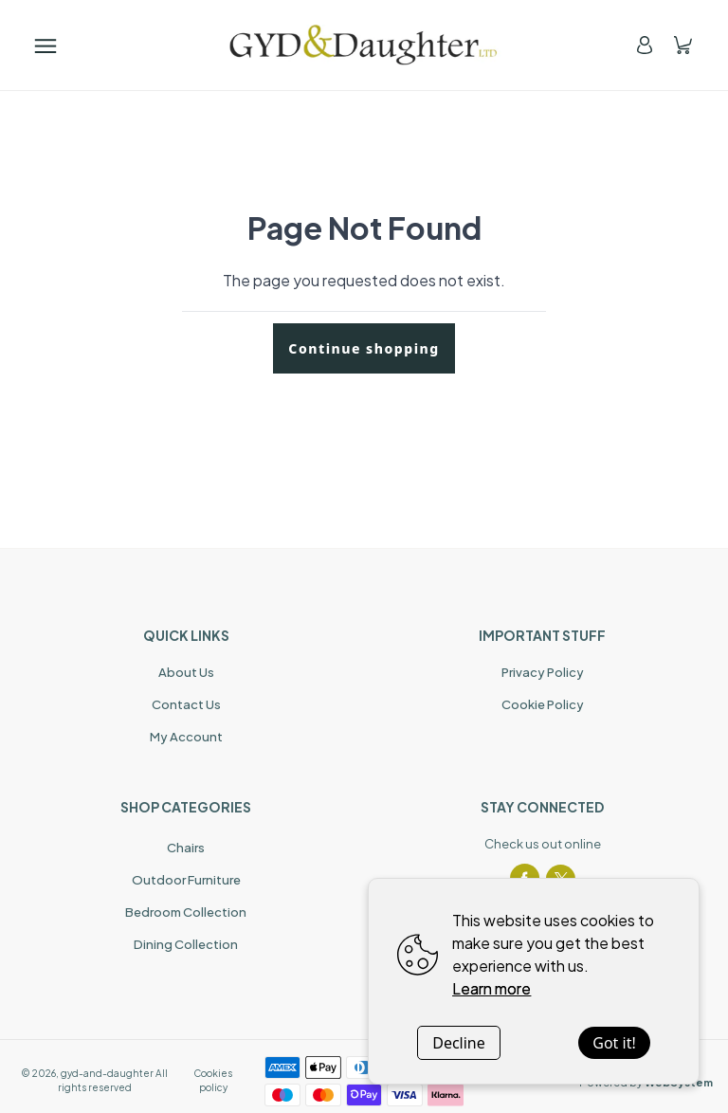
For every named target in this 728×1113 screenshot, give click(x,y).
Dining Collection (186, 944)
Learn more (491, 988)
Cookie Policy (542, 704)
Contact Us (186, 704)
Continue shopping (363, 348)
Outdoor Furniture (186, 879)
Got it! (613, 1042)
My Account (186, 736)
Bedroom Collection (185, 912)
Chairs (186, 847)
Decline (458, 1042)
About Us (186, 672)
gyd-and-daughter (107, 1073)
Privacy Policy (542, 672)
